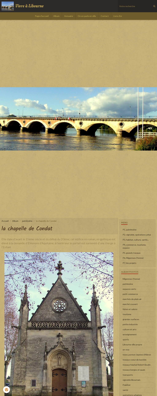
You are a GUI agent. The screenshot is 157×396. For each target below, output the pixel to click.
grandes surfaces (131, 319)
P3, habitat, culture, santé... (136, 239)
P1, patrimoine (129, 229)
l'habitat (126, 385)
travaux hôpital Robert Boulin (137, 364)
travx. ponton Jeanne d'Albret (137, 354)
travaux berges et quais (134, 369)
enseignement (130, 334)
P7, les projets (129, 263)
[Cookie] (6, 389)
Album (56, 16)
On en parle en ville (87, 16)
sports (126, 339)
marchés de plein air (132, 299)
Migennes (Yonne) (131, 279)
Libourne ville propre (132, 344)
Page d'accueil (42, 16)
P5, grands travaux (131, 253)
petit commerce (130, 294)
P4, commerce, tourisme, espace (134, 246)
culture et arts (129, 329)
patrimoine (27, 221)
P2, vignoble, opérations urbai (137, 234)
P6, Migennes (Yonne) (133, 258)
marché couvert (130, 304)
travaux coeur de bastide (134, 359)
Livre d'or (117, 16)
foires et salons (130, 309)
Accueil (5, 221)
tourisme (127, 314)
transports (128, 375)
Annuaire (68, 16)
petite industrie (130, 324)
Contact (105, 16)
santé (125, 390)
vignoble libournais (131, 380)
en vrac (126, 349)
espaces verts (129, 289)
